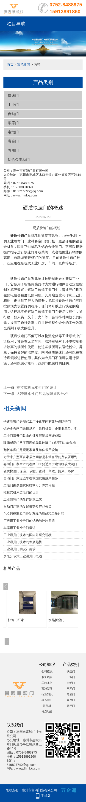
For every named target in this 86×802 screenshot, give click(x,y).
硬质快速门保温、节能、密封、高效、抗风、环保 (38, 471)
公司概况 (47, 671)
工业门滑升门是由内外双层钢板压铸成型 (32, 435)
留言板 (47, 705)
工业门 (13, 105)
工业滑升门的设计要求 (19, 549)
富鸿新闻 (23, 64)
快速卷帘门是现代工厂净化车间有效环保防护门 (37, 421)
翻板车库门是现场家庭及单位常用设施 (30, 450)
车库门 (13, 123)
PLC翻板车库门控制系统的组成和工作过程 (33, 513)
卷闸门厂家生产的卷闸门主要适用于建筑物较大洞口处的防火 (43, 464)
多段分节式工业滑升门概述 (22, 556)
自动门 (13, 114)
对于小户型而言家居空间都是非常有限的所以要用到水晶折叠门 (43, 457)
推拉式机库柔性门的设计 (37, 387)
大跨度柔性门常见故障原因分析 (42, 394)
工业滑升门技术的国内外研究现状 (27, 535)
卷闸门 (13, 150)
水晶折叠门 (56, 620)
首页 (10, 64)
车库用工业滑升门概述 (19, 528)
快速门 (13, 95)
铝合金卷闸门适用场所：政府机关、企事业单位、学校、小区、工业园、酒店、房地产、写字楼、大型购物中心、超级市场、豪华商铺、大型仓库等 (43, 428)
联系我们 (47, 700)
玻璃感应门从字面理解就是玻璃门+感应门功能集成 (39, 443)
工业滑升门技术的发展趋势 (22, 542)
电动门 (13, 132)
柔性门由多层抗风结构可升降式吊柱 (29, 485)
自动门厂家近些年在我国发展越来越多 (30, 478)
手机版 (46, 795)
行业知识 (47, 694)
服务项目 (47, 677)
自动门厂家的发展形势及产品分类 (27, 506)
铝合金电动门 (19, 159)
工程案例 (47, 682)
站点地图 (47, 711)
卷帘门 (13, 141)
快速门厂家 (16, 620)
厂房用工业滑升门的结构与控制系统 (29, 521)
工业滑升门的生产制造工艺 (22, 499)
